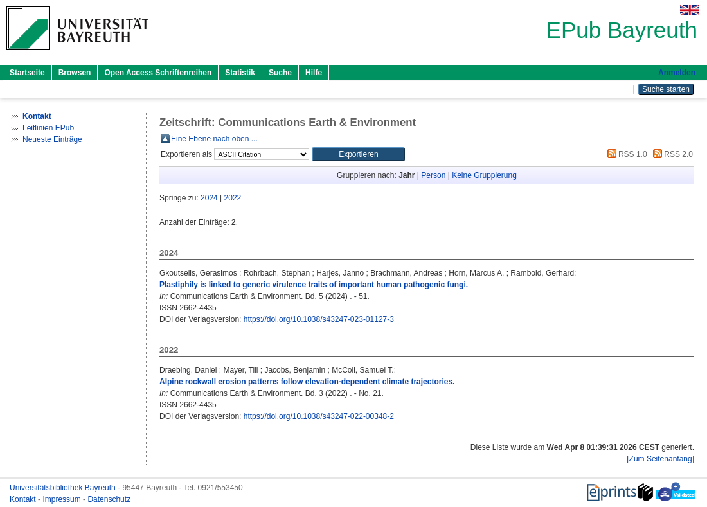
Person (433, 175)
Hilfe (313, 72)
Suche (280, 72)
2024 (209, 197)
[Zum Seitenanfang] (660, 458)
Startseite (27, 72)
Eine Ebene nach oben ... (214, 138)
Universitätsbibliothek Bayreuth (64, 487)
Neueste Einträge (52, 139)
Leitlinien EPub (48, 127)
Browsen (74, 72)
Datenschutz (108, 499)
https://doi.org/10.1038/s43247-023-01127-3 (319, 319)
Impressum (62, 499)
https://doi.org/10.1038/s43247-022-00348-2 (319, 416)
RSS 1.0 (625, 154)
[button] (358, 154)
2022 (233, 197)
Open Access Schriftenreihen (157, 72)
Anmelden (676, 72)
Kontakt (24, 499)
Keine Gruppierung (484, 175)
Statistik (240, 72)
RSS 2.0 (671, 154)
